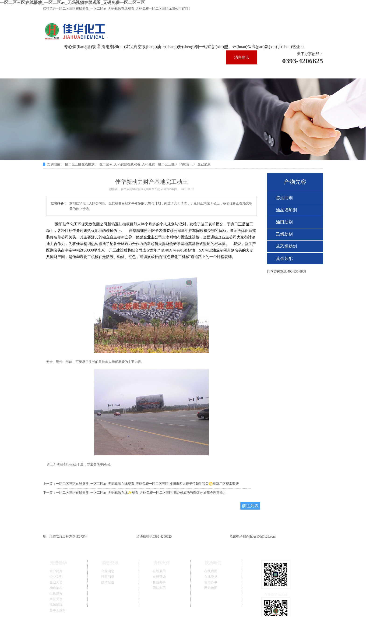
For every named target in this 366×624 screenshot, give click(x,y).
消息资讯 (241, 57)
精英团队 (58, 71)
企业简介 (56, 571)
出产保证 (120, 71)
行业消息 (107, 576)
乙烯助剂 (284, 234)
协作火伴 (182, 71)
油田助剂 (284, 222)
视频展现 (56, 604)
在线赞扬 (159, 576)
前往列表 (250, 505)
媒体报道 (107, 582)
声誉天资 (56, 599)
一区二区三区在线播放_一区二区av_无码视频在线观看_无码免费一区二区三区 (72, 2)
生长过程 (56, 593)
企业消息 (204, 164)
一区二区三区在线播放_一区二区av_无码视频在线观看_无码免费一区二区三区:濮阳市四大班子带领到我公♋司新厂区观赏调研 (147, 484)
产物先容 (151, 71)
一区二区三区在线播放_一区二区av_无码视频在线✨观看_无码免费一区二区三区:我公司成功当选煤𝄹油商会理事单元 (141, 492)
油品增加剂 (286, 210)
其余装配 (284, 258)
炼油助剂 (284, 197)
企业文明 (56, 576)
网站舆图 (159, 588)
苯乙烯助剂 (286, 246)
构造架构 (56, 588)
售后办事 (159, 582)
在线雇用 (159, 571)
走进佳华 (210, 57)
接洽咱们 (213, 71)
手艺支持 (89, 71)
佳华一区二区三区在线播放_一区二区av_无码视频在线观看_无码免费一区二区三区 (119, 57)
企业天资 (56, 582)
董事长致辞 (57, 610)
